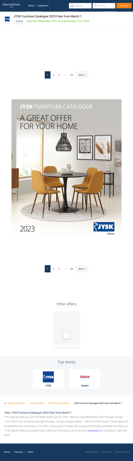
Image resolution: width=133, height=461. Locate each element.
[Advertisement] (43, 49)
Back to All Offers (15, 403)
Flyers (31, 5)
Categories (43, 5)
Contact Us (106, 452)
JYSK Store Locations (58, 403)
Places (7, 452)
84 (72, 75)
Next (82, 75)
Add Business (91, 452)
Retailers (19, 452)
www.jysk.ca (94, 430)
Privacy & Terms (122, 452)
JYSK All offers (36, 403)
